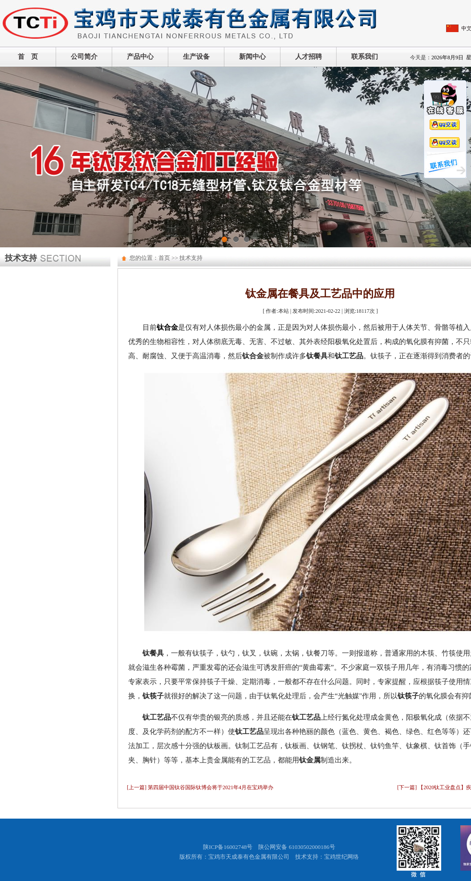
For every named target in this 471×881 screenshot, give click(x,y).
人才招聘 (308, 56)
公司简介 (84, 56)
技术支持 (191, 257)
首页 (164, 257)
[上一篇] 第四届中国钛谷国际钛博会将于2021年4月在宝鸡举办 (200, 787)
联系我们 (364, 56)
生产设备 (196, 56)
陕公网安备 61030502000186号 (296, 847)
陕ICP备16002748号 (227, 847)
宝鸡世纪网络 (341, 856)
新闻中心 (252, 56)
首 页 (28, 56)
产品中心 (140, 56)
